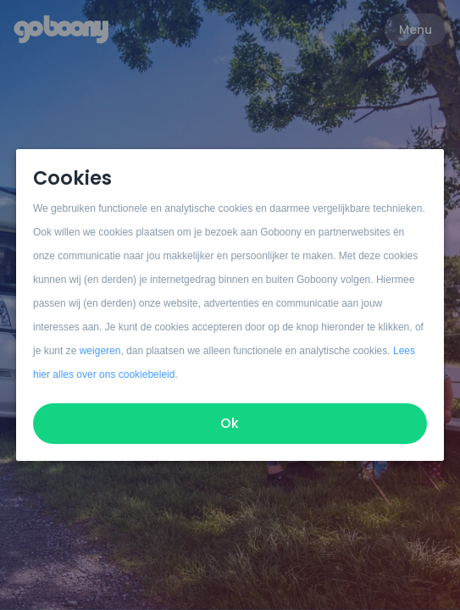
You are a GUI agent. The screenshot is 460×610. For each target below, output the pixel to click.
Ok (230, 423)
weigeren (100, 351)
